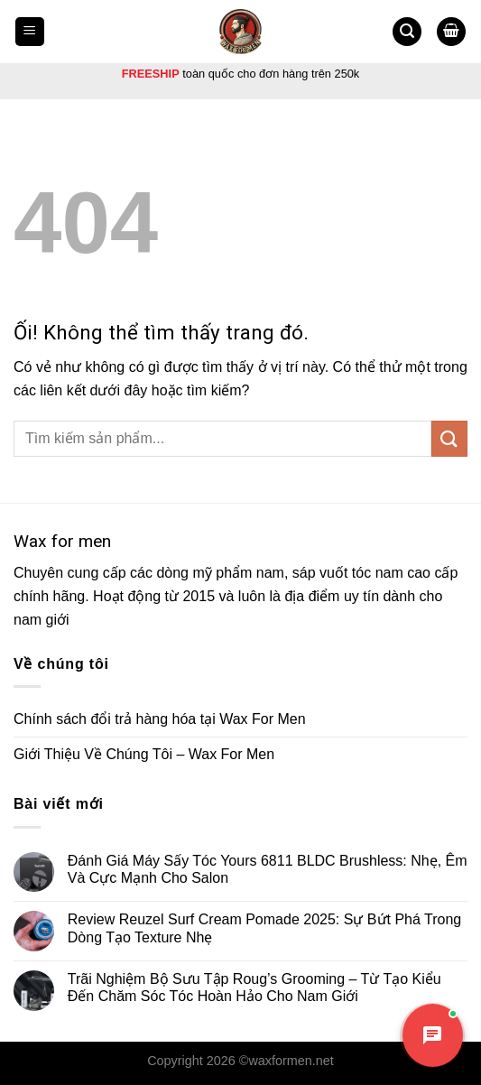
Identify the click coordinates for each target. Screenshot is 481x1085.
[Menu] (30, 32)
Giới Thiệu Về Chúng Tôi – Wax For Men (144, 754)
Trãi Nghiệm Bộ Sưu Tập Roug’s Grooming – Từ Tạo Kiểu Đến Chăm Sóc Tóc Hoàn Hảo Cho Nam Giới (254, 987)
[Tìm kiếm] (407, 32)
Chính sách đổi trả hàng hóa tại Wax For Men (160, 719)
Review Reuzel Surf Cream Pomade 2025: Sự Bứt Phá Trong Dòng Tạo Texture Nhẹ (264, 928)
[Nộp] (449, 438)
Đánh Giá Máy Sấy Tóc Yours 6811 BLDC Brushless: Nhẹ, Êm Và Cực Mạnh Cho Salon (267, 869)
